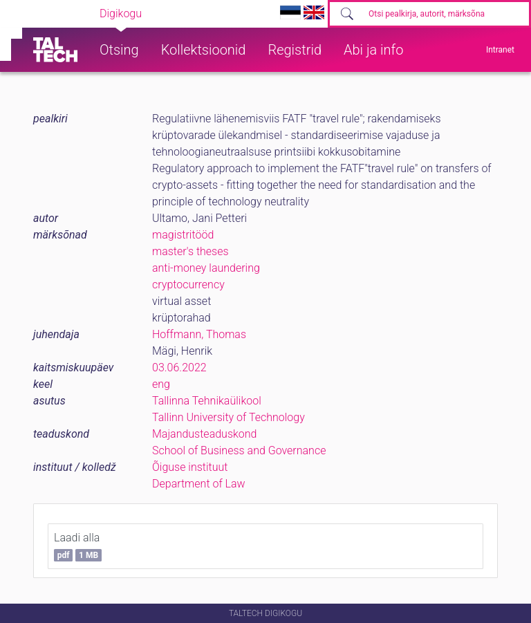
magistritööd (183, 234)
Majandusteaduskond (204, 433)
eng (161, 384)
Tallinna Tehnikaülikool (206, 400)
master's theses (190, 251)
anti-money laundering (206, 268)
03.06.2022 (179, 367)
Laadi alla (78, 546)
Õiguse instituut (189, 467)
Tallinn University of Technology (228, 417)
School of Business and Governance (239, 450)
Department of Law (198, 483)
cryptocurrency (188, 284)
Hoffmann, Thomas (199, 334)
